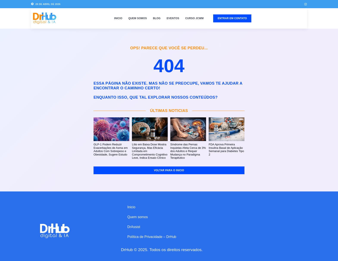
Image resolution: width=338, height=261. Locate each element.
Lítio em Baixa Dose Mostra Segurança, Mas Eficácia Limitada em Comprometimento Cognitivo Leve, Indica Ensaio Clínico (149, 151)
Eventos (173, 18)
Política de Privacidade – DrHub (151, 237)
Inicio (118, 18)
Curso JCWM (194, 18)
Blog (156, 18)
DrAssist (133, 227)
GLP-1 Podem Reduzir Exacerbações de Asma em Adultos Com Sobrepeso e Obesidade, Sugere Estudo (111, 149)
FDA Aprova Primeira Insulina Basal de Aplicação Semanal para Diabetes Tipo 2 (226, 149)
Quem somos (137, 18)
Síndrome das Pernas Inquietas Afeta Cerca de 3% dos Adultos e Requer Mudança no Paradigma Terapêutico (188, 151)
